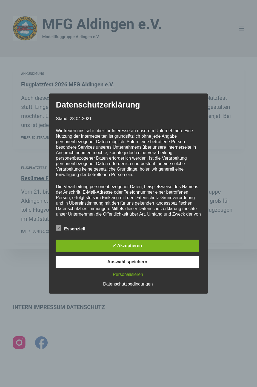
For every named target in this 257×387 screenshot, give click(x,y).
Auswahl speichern (127, 261)
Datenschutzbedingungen (128, 284)
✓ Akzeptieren (127, 245)
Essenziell (70, 228)
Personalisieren (128, 274)
